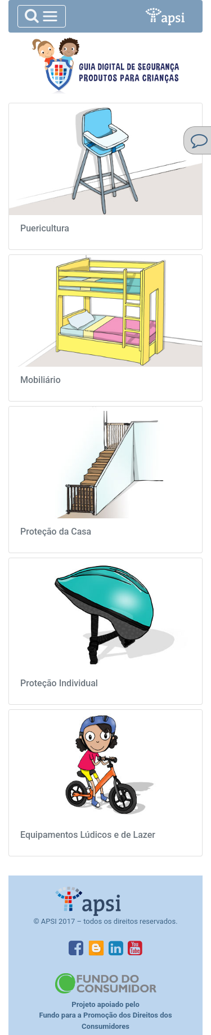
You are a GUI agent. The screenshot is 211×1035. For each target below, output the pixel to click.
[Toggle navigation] (41, 16)
